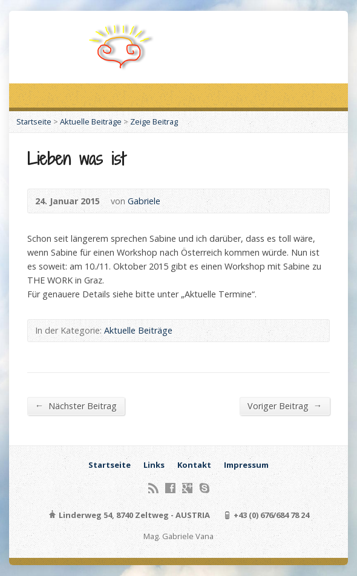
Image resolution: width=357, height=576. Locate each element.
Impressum (246, 464)
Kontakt (194, 464)
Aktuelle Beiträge (91, 121)
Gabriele (144, 201)
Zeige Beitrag (154, 121)
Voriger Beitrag (284, 406)
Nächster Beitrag (76, 406)
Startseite (33, 121)
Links (154, 464)
